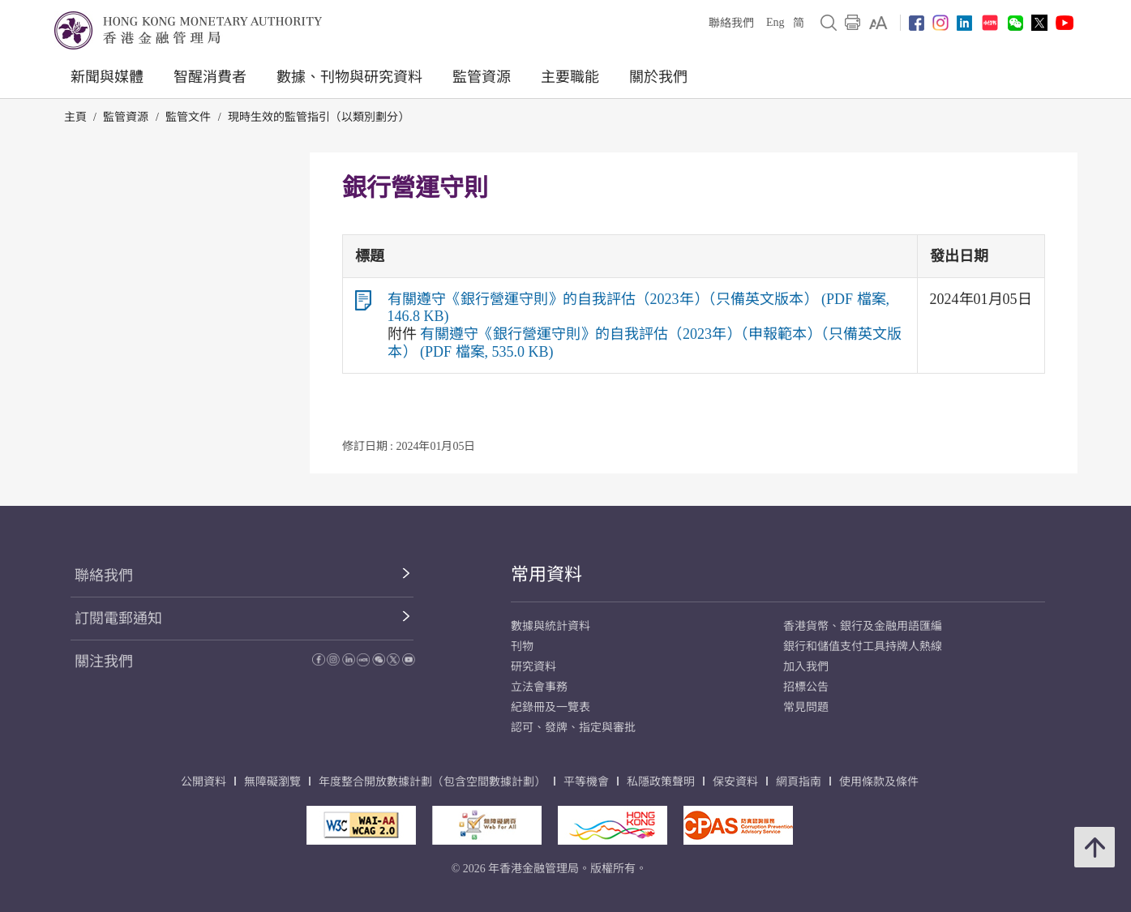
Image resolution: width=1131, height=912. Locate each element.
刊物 (522, 646)
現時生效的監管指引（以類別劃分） (318, 117)
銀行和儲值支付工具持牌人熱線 (862, 646)
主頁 (75, 117)
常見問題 (806, 707)
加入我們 (806, 667)
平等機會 (586, 782)
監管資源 (481, 77)
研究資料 (533, 667)
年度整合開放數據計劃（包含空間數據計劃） (432, 782)
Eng (775, 22)
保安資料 (735, 782)
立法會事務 (539, 687)
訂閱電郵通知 (118, 618)
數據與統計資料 (550, 626)
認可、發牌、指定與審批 (573, 727)
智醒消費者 (210, 77)
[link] (878, 23)
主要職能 (570, 77)
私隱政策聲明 (661, 782)
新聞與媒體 (107, 77)
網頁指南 (798, 782)
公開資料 (203, 782)
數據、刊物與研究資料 (349, 77)
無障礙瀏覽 (272, 782)
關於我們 (658, 77)
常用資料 (546, 574)
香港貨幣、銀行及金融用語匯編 (862, 626)
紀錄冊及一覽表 (550, 707)
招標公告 (806, 687)
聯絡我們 (731, 23)
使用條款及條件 (879, 782)
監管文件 (188, 117)
